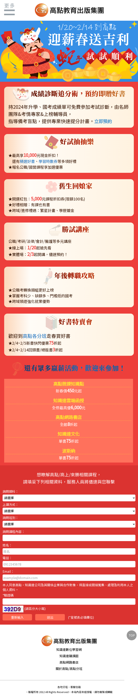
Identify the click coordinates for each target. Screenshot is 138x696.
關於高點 (62, 668)
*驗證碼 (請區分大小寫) (69, 602)
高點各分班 (35, 335)
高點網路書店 (68, 417)
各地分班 (62, 687)
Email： (69, 575)
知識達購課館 (69, 655)
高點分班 (76, 668)
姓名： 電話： (69, 555)
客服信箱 (75, 687)
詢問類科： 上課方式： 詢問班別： (69, 555)
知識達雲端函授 (68, 400)
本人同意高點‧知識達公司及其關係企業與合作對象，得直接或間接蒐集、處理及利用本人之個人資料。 (68, 587)
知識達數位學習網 (69, 649)
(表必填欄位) (48, 617)
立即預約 (103, 121)
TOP (132, 635)
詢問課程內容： (69, 535)
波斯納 (68, 450)
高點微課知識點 (68, 383)
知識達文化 (69, 434)
